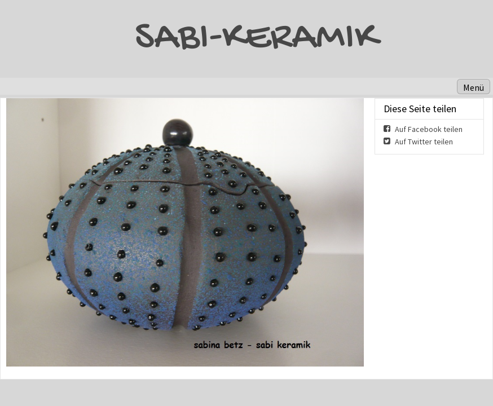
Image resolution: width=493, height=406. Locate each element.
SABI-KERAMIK (256, 39)
